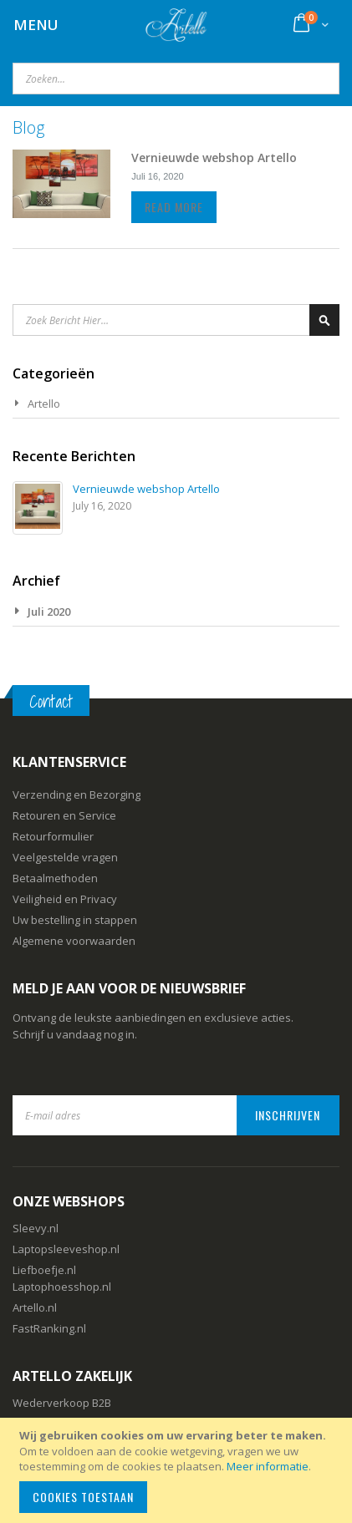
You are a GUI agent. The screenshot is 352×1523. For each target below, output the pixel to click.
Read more (174, 207)
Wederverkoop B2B (62, 1402)
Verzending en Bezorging (76, 794)
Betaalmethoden (55, 878)
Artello (44, 403)
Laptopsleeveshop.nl (66, 1248)
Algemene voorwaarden (74, 940)
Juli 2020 (49, 611)
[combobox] (176, 78)
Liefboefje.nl (44, 1269)
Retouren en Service (64, 815)
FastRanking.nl (49, 1328)
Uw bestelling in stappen (75, 919)
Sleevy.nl (36, 1228)
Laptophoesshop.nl (62, 1286)
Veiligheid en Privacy (65, 898)
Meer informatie (268, 1466)
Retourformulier (53, 836)
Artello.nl (35, 1307)
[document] (178, 1470)
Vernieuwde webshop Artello (214, 157)
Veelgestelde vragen (65, 857)
